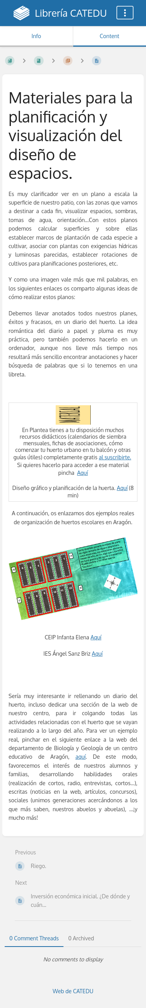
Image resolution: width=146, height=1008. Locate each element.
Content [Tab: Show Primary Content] (109, 36)
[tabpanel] (73, 959)
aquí (81, 756)
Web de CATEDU (73, 991)
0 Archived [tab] (81, 938)
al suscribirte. (115, 457)
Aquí (82, 472)
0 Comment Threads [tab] (34, 938)
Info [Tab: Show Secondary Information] (36, 36)
